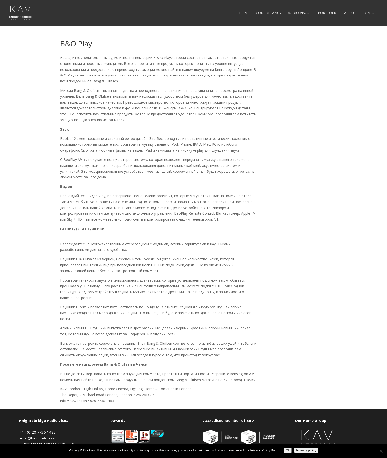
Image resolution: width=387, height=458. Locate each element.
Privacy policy (306, 450)
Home (244, 13)
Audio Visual (299, 13)
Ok (288, 450)
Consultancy (268, 13)
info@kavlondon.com (39, 438)
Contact (371, 13)
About (350, 13)
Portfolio (328, 13)
